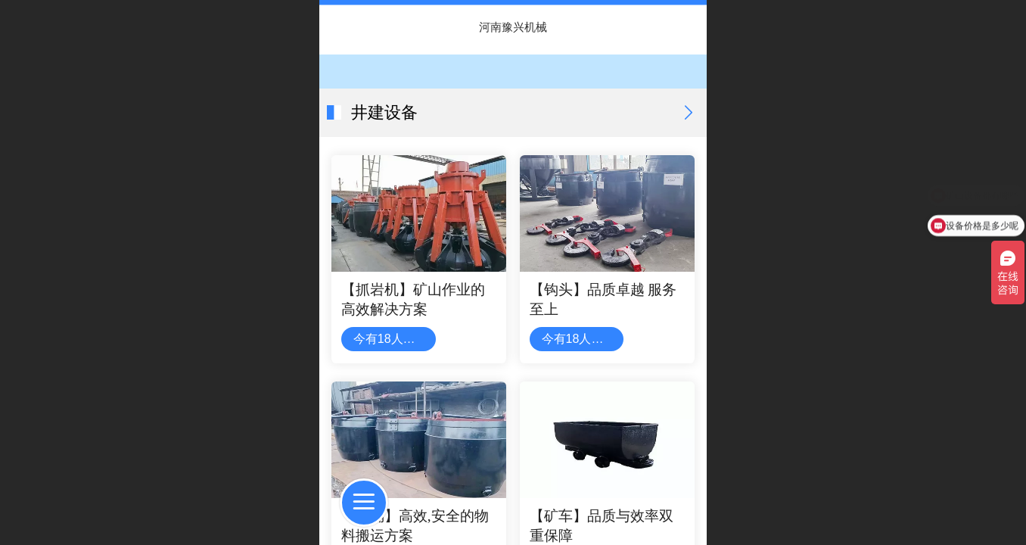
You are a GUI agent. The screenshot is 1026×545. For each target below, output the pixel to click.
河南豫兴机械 (513, 26)
